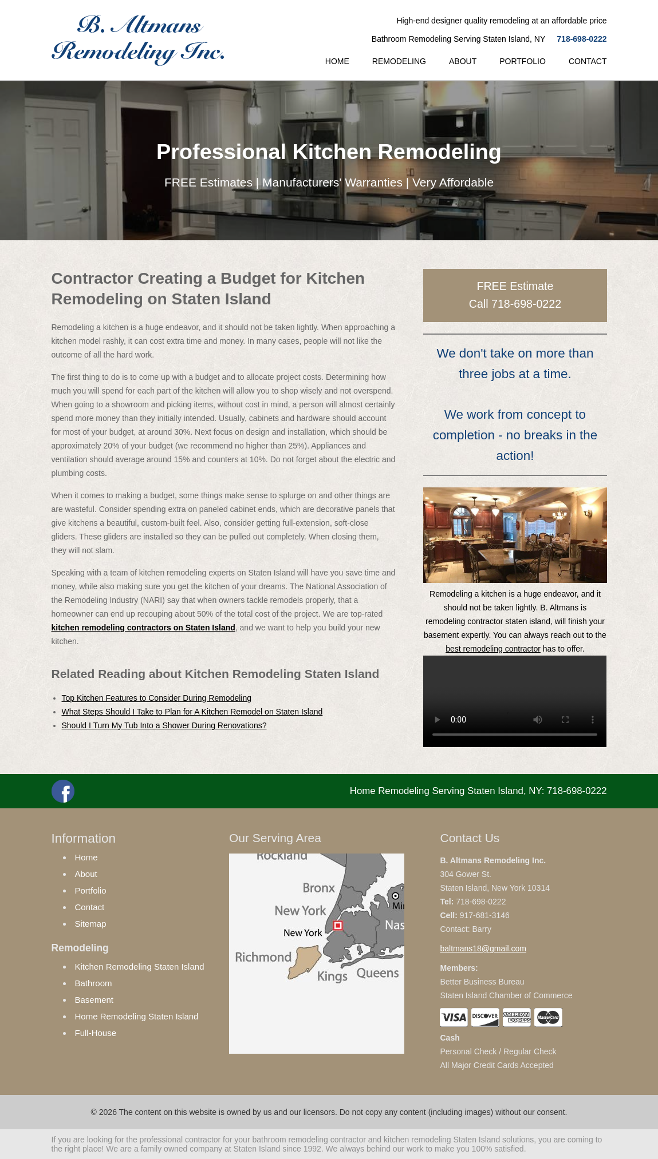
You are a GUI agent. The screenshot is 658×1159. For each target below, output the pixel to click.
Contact (90, 907)
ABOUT (462, 61)
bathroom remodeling (290, 1139)
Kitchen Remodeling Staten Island (139, 966)
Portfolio (91, 890)
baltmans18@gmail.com (483, 948)
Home (86, 857)
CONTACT (588, 61)
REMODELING (399, 61)
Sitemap (91, 923)
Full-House (96, 1033)
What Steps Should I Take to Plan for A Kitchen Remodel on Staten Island (192, 711)
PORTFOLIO (522, 61)
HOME (337, 61)
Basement (94, 1000)
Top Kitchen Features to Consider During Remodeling (157, 697)
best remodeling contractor (493, 648)
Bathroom (93, 983)
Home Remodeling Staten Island (137, 1016)
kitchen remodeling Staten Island (442, 1139)
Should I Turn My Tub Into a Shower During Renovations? (164, 725)
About (86, 874)
